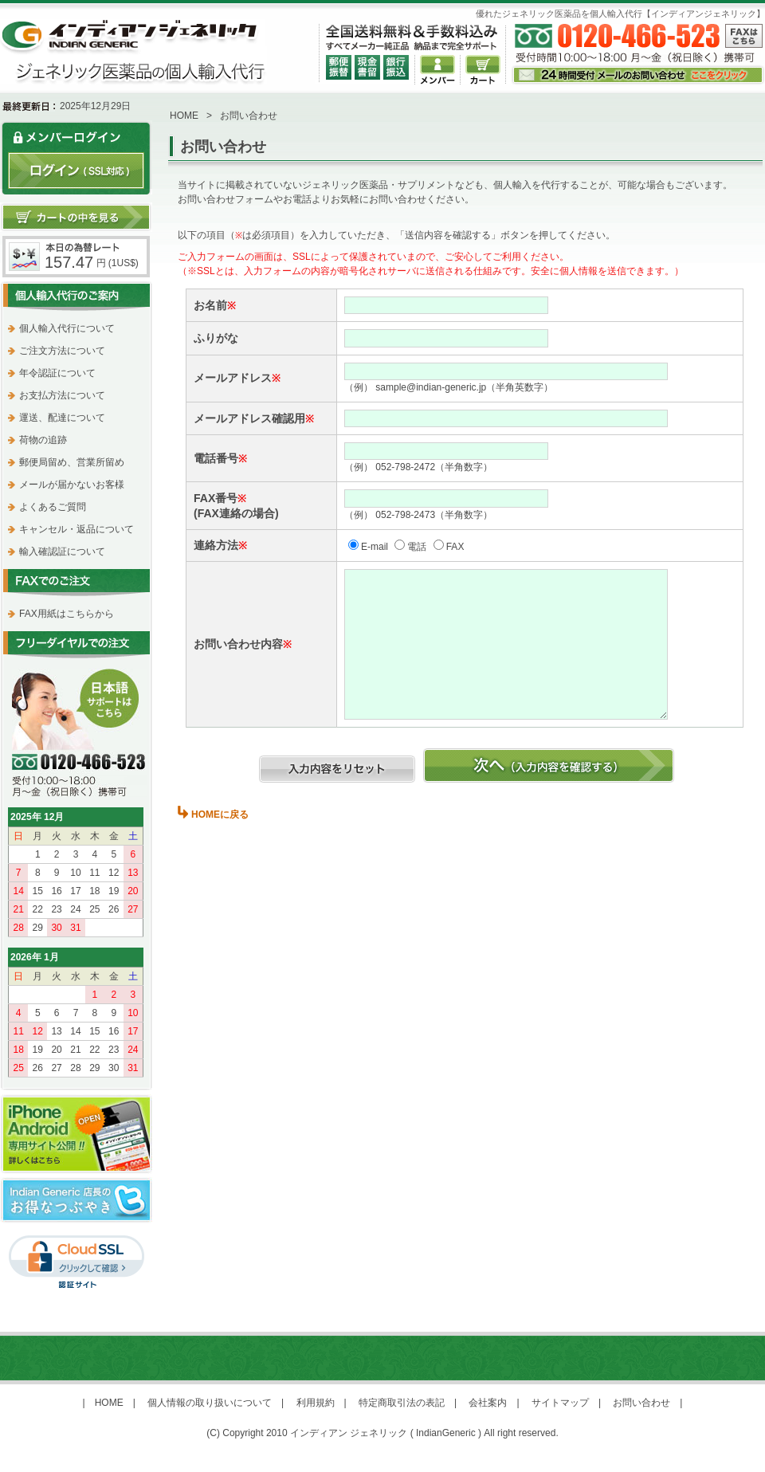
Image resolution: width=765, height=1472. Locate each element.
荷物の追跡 (43, 440)
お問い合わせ (641, 1402)
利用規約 (315, 1402)
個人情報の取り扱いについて (209, 1402)
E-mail (374, 546)
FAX (455, 546)
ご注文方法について (62, 350)
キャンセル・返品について (76, 529)
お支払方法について (62, 395)
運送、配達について (62, 417)
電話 (416, 546)
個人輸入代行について (67, 328)
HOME (184, 115)
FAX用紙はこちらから (66, 613)
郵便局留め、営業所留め (71, 462)
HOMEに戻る (220, 814)
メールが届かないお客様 (71, 484)
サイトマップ (560, 1402)
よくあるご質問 (52, 506)
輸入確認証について (62, 551)
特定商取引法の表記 (402, 1402)
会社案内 (488, 1402)
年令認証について (57, 373)
